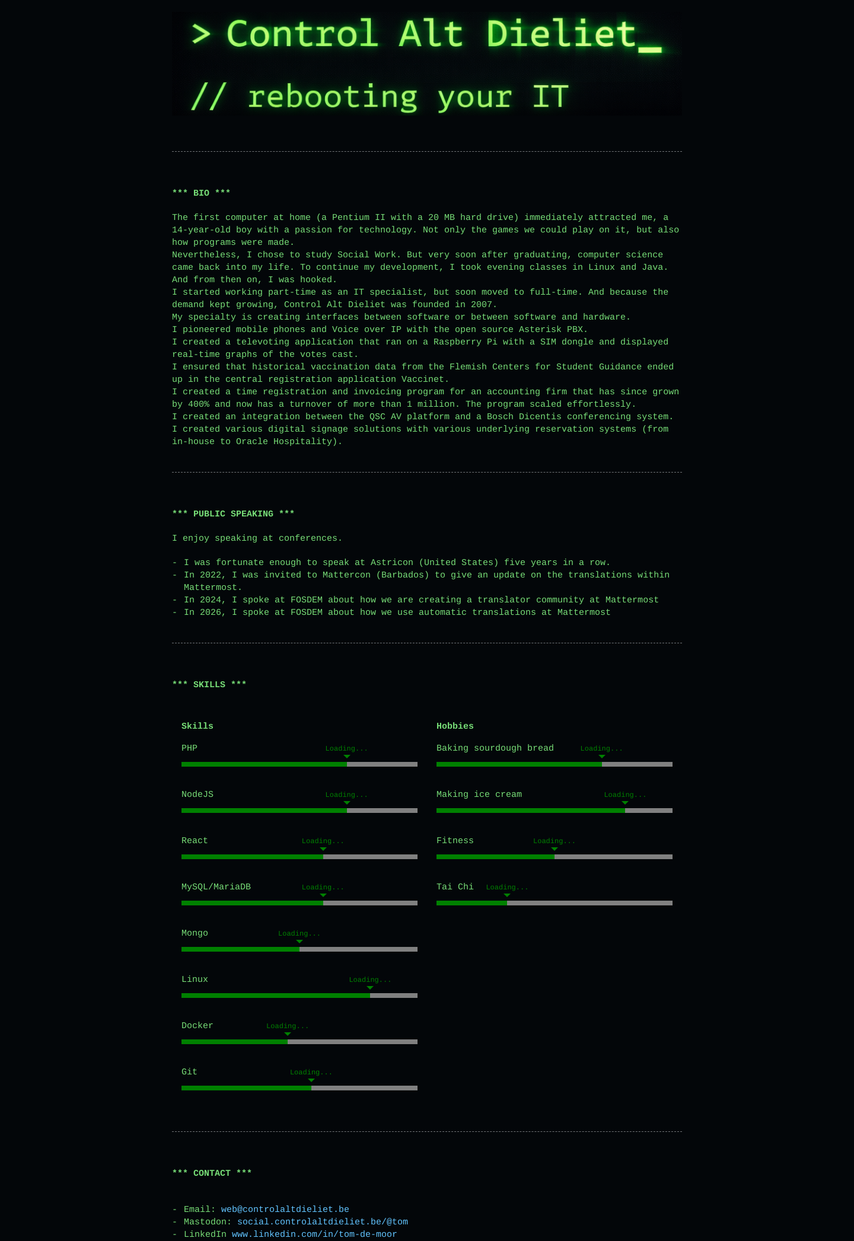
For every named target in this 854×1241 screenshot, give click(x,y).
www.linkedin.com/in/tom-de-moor (314, 1235)
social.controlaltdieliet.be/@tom (322, 1222)
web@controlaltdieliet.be (285, 1210)
